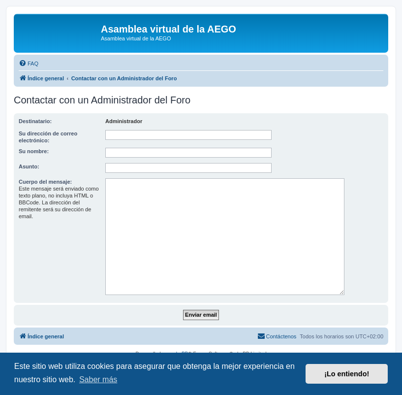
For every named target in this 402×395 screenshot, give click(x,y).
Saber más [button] (98, 379)
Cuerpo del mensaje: (45, 182)
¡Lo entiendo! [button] (346, 374)
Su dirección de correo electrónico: (48, 137)
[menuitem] (28, 63)
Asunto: (29, 166)
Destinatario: (35, 121)
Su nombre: (34, 151)
